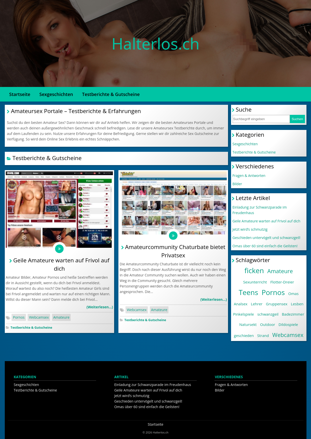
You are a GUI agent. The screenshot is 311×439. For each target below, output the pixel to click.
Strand (263, 335)
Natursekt (248, 324)
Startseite (19, 94)
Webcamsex (39, 318)
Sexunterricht (255, 281)
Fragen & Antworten (249, 175)
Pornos (18, 318)
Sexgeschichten (56, 94)
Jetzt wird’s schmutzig (250, 229)
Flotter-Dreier (282, 281)
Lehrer (256, 303)
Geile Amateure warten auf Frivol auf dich (266, 221)
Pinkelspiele (243, 314)
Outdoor (267, 324)
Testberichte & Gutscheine (111, 94)
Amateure (61, 318)
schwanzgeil (268, 314)
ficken (254, 270)
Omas (293, 293)
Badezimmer (293, 314)
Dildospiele (288, 324)
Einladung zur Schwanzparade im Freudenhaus (260, 210)
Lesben (297, 303)
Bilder (237, 183)
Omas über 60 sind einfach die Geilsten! (265, 245)
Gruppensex (277, 303)
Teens (248, 292)
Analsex (240, 303)
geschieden (244, 335)
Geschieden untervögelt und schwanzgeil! (266, 237)
